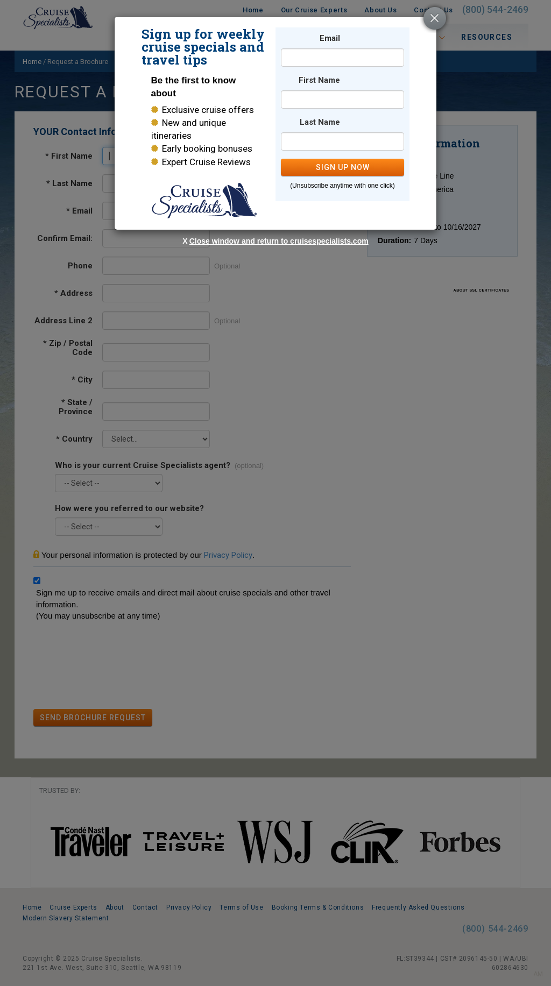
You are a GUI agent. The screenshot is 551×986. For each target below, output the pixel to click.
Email (330, 38)
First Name (319, 80)
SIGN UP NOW (343, 167)
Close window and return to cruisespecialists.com (279, 241)
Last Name (320, 122)
